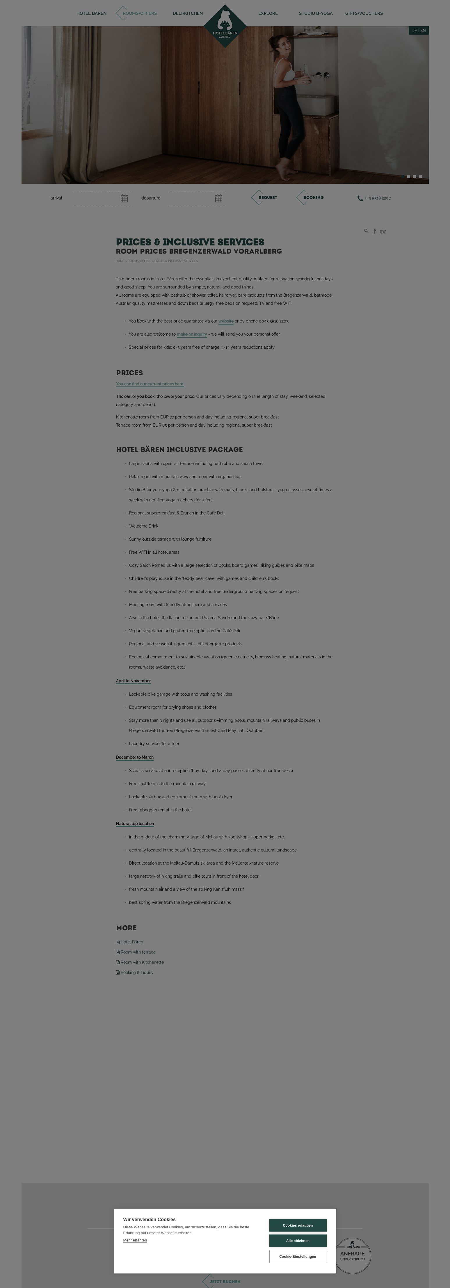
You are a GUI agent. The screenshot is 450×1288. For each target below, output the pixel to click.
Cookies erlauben (298, 1225)
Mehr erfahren (135, 1240)
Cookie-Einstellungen (297, 1257)
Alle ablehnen (298, 1241)
